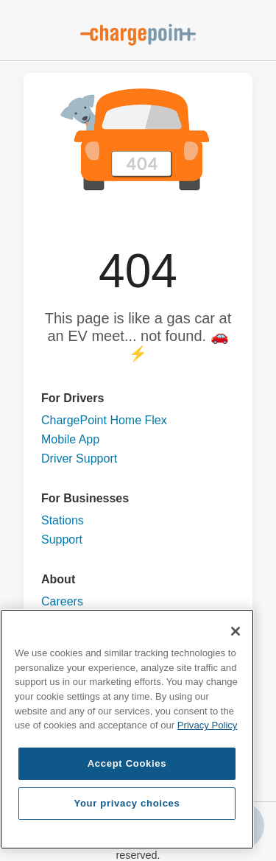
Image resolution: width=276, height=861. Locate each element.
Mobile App (70, 439)
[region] (127, 729)
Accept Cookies (127, 763)
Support (61, 539)
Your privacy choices (127, 803)
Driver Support (79, 458)
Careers (62, 601)
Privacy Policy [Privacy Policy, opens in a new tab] (207, 725)
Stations (62, 520)
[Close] (235, 631)
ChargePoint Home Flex (104, 420)
